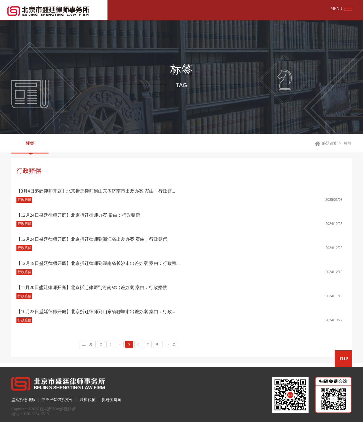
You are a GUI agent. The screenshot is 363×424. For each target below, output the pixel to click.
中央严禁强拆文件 (57, 400)
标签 (30, 143)
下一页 (171, 344)
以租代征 (88, 400)
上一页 (87, 344)
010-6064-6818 (36, 414)
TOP (343, 358)
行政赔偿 (24, 200)
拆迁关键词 (112, 400)
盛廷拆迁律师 (23, 400)
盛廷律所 (330, 143)
